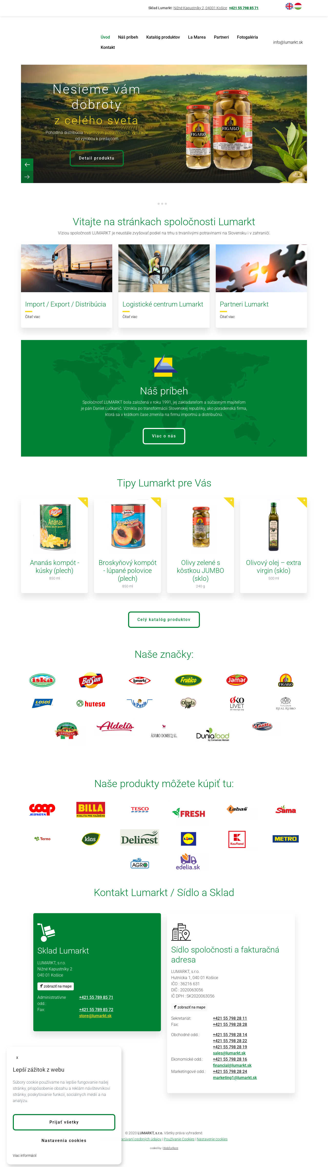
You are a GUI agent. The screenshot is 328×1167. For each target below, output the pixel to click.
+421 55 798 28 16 (230, 1059)
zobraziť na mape (55, 986)
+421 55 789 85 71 (96, 997)
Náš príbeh (128, 37)
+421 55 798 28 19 (230, 1047)
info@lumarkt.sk (288, 42)
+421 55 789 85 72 (96, 1009)
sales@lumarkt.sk (229, 1053)
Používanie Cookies (179, 1139)
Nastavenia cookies (64, 1140)
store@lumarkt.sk (95, 1015)
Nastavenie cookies (212, 1139)
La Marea (197, 37)
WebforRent (170, 1148)
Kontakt (108, 47)
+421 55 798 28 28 (230, 1024)
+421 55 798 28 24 (230, 1071)
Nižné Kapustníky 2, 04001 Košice (200, 8)
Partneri (221, 37)
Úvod (105, 37)
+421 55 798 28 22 (230, 1040)
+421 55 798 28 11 (230, 1018)
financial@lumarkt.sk (232, 1065)
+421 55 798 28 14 (230, 1034)
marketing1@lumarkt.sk (235, 1077)
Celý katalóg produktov (164, 619)
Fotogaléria (247, 37)
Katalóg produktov (163, 37)
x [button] (17, 1057)
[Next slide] (27, 177)
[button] (64, 1122)
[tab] (159, 204)
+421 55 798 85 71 (244, 8)
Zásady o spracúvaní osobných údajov (130, 1139)
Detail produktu (97, 158)
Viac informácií (24, 1155)
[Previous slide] (27, 164)
